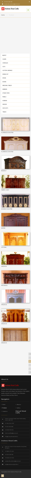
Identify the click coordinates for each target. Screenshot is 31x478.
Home (3, 15)
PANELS (4, 97)
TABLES (4, 112)
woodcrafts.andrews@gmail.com (12, 4)
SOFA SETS (5, 108)
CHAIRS (4, 59)
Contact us (4, 411)
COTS (3, 66)
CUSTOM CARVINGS (7, 70)
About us (19, 404)
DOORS (4, 81)
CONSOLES (5, 63)
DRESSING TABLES (7, 85)
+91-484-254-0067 (9, 423)
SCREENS (4, 100)
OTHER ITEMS (6, 93)
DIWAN (4, 78)
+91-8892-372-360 (9, 451)
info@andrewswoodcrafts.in (11, 464)
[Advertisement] (15, 35)
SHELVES (4, 104)
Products (4, 408)
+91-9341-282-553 (9, 454)
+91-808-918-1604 (9, 429)
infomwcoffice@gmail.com (11, 433)
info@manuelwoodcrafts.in (11, 436)
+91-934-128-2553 (9, 426)
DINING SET (5, 74)
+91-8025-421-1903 (9, 457)
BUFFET (4, 55)
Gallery (18, 408)
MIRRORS (4, 89)
